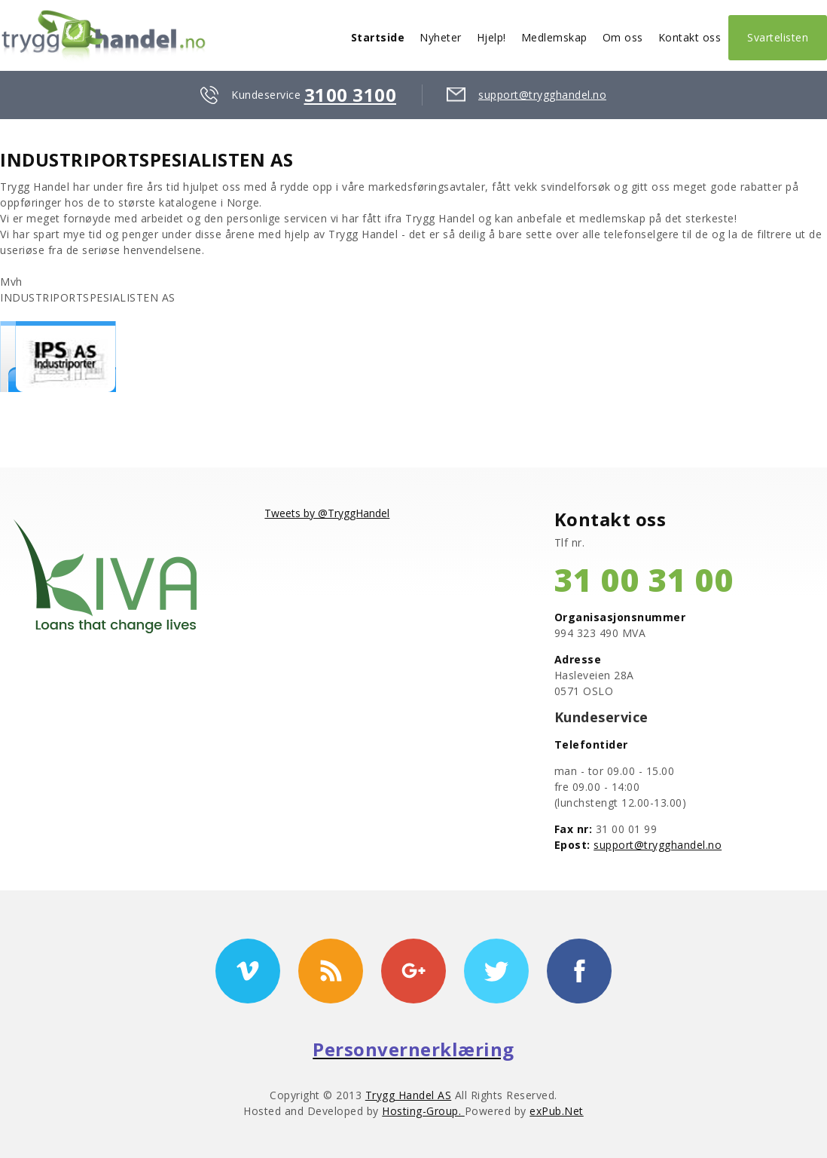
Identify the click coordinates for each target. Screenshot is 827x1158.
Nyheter (441, 37)
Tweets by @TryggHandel (326, 513)
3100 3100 (350, 94)
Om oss (623, 37)
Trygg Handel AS (408, 1095)
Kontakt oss (690, 37)
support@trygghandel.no (542, 94)
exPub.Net (556, 1111)
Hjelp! (491, 37)
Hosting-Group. (423, 1111)
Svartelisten (777, 37)
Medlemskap (554, 37)
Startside (378, 37)
